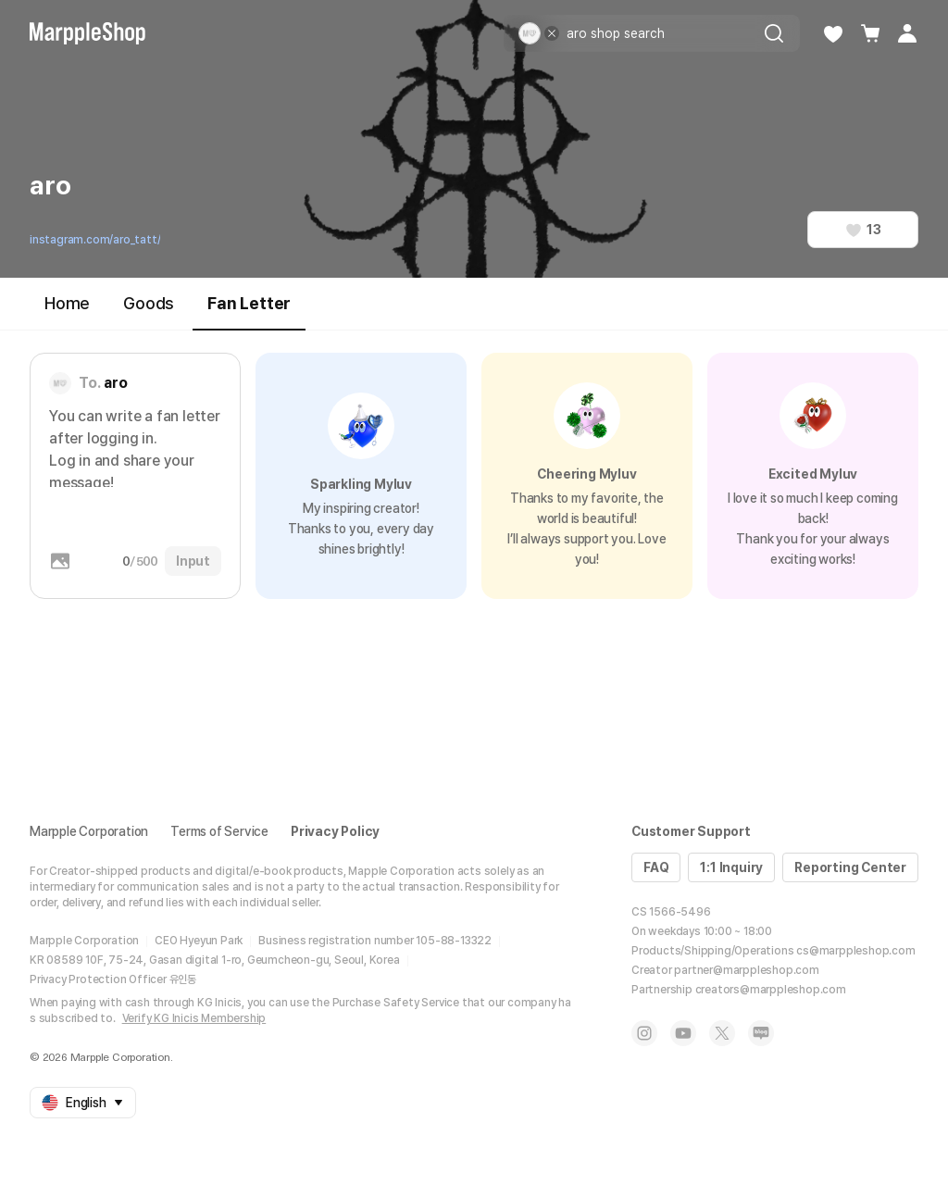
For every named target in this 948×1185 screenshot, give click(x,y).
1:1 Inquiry (731, 867)
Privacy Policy (335, 831)
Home (67, 303)
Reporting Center (850, 867)
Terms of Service (219, 831)
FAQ (655, 867)
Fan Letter (249, 311)
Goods (148, 303)
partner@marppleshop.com (746, 970)
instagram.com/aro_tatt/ (95, 239)
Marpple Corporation (89, 831)
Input (193, 561)
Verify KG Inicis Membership (194, 1018)
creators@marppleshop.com (770, 989)
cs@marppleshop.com (855, 950)
